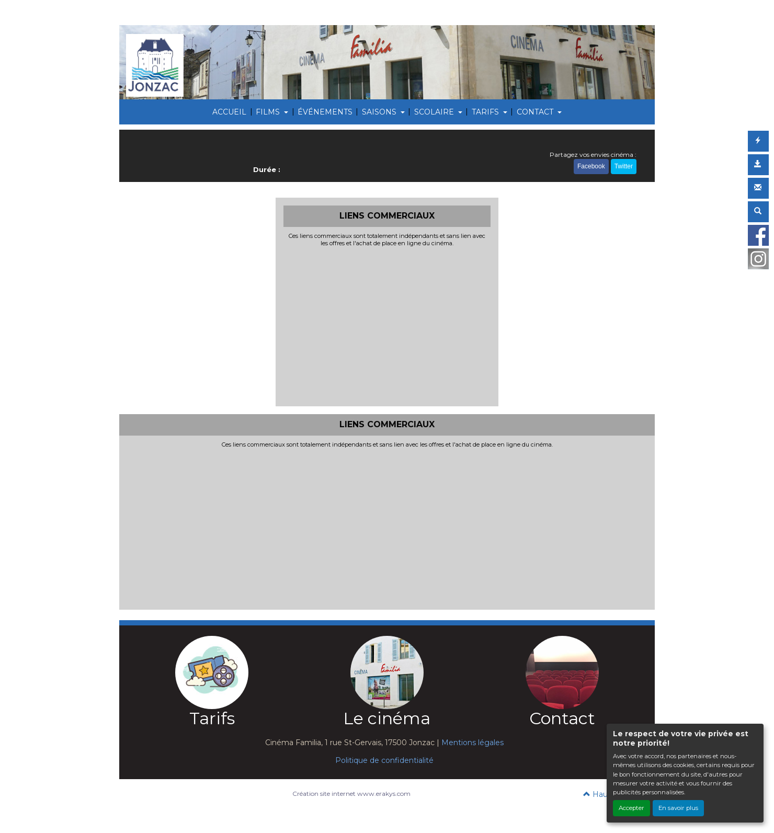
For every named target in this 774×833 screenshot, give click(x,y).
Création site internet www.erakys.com (351, 793)
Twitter (623, 166)
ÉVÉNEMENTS (325, 112)
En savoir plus (678, 808)
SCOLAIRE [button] (435, 112)
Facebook (591, 166)
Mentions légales (472, 742)
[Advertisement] (387, 325)
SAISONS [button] (380, 112)
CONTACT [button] (536, 112)
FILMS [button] (269, 112)
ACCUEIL (229, 112)
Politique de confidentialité (384, 760)
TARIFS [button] (486, 112)
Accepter (631, 808)
